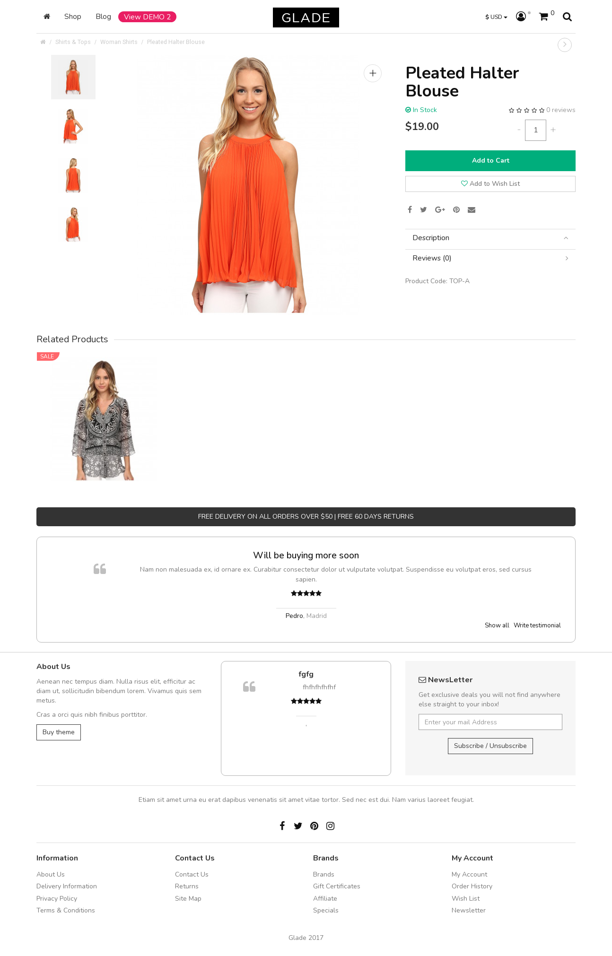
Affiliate (325, 898)
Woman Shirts (119, 41)
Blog (103, 16)
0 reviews (561, 109)
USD (496, 17)
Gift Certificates (336, 886)
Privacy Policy (56, 898)
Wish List (466, 898)
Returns (187, 886)
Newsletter (469, 910)
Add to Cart (490, 160)
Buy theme (59, 732)
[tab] (490, 238)
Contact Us (192, 874)
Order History (472, 886)
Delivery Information (66, 886)
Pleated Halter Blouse (176, 41)
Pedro (294, 615)
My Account (469, 874)
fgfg (306, 674)
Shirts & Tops (73, 41)
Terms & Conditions (65, 910)
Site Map (188, 898)
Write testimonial (537, 625)
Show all (497, 625)
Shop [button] (72, 16)
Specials (326, 910)
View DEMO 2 (147, 17)
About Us (50, 874)
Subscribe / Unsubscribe (490, 745)
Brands (323, 874)
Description (490, 238)
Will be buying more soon (306, 555)
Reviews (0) (490, 258)
